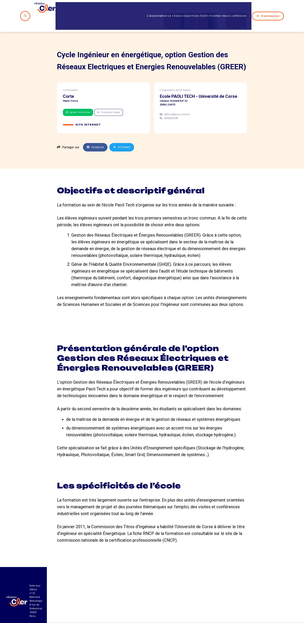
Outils (200, 8)
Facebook (96, 133)
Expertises (183, 8)
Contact (197, 600)
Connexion (273, 8)
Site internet (89, 110)
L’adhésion (244, 8)
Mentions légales (234, 600)
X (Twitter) (125, 133)
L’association (138, 8)
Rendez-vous (220, 8)
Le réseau (161, 8)
